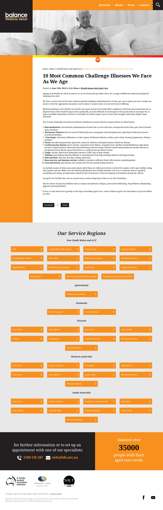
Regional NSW (19, 267)
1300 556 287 (33, 457)
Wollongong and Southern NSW (117, 276)
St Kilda (16, 339)
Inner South (126, 329)
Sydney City (36, 276)
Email (64, 205)
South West (90, 267)
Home (45, 69)
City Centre (17, 329)
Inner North (54, 329)
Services (104, 5)
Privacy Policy (56, 494)
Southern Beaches (129, 267)
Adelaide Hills (55, 410)
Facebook (48, 205)
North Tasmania (56, 312)
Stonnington (54, 339)
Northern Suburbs (129, 339)
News (131, 5)
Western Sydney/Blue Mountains (81, 276)
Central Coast (91, 249)
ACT (14, 249)
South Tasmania (92, 312)
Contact (144, 5)
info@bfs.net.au (65, 457)
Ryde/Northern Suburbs (59, 267)
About (119, 5)
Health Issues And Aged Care (69, 69)
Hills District (126, 365)
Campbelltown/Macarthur (60, 249)
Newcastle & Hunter (94, 258)
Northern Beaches (129, 258)
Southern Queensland (76, 294)
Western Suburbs (92, 339)
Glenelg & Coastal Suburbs (96, 401)
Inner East (89, 329)
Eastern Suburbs (128, 249)
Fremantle (89, 365)
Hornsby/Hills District (22, 258)
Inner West (53, 258)
